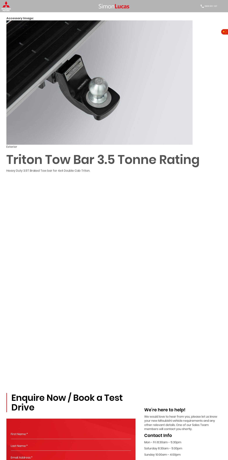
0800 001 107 (208, 6)
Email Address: (22, 457)
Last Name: (19, 446)
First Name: (19, 434)
